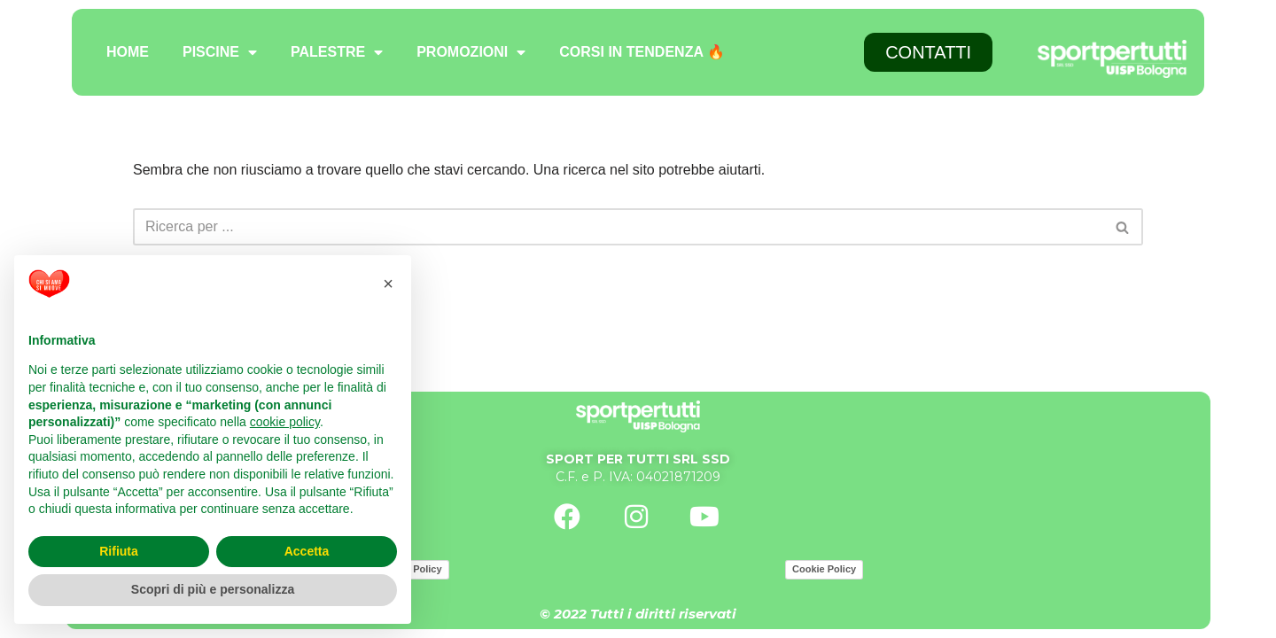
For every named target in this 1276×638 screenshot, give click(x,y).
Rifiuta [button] (118, 551)
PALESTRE (337, 52)
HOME (127, 51)
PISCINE (220, 52)
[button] (388, 283)
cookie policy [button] (285, 422)
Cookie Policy (824, 569)
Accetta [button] (307, 551)
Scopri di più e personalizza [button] (212, 589)
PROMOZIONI (470, 52)
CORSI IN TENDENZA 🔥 (642, 51)
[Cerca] (618, 226)
